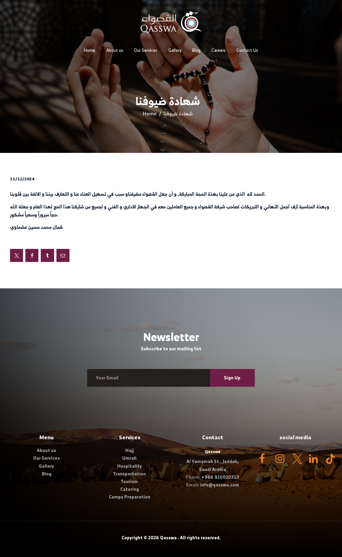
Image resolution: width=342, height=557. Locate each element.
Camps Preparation (129, 497)
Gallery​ (46, 466)
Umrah (129, 458)
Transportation (129, 474)
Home (150, 113)
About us (46, 450)
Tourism (129, 481)
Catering (129, 489)
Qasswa (168, 538)
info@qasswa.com (219, 485)
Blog (46, 474)
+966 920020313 (220, 477)
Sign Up (232, 378)
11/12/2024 (22, 178)
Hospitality (129, 466)
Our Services (46, 458)
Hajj (129, 450)
